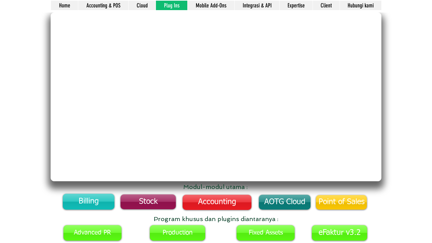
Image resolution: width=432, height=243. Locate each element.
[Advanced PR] (92, 233)
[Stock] (148, 201)
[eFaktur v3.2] (339, 233)
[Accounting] (217, 202)
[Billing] (88, 202)
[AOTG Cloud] (284, 202)
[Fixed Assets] (266, 233)
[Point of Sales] (341, 202)
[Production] (177, 233)
